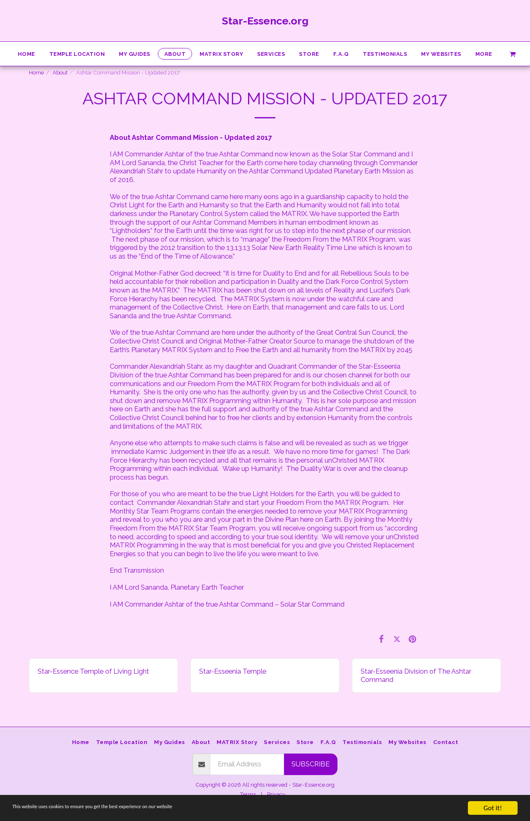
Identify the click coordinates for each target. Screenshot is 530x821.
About (60, 73)
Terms (248, 794)
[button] (512, 53)
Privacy (276, 794)
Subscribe (311, 764)
